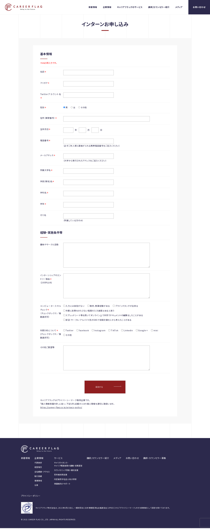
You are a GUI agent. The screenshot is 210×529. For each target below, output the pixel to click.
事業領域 (38, 481)
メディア (179, 7)
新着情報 (93, 7)
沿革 (36, 486)
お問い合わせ (199, 7)
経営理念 (38, 468)
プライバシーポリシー (31, 496)
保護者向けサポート (62, 484)
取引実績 (38, 477)
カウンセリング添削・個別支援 (66, 471)
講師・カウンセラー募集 (154, 459)
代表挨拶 (38, 463)
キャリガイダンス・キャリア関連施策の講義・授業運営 (68, 465)
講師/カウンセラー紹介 (158, 7)
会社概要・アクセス (42, 472)
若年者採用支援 (60, 475)
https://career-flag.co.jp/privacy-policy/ (61, 408)
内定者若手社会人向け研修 (65, 480)
